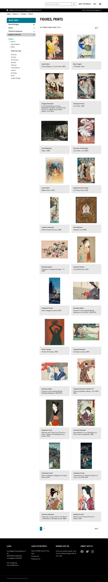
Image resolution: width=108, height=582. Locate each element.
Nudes (13, 47)
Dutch (13, 75)
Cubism (13, 70)
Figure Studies (15, 44)
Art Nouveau (14, 60)
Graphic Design (15, 78)
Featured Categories (21, 31)
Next (96, 28)
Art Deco (13, 57)
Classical (13, 65)
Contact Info (35, 556)
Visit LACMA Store (12, 565)
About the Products (85, 4)
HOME (8, 14)
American (14, 54)
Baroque (13, 62)
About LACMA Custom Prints (40, 551)
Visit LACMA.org (12, 563)
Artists (21, 28)
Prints (13, 41)
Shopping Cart (35, 559)
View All (18, 34)
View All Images (21, 24)
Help (94, 4)
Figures (11, 39)
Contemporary (15, 68)
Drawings (14, 73)
